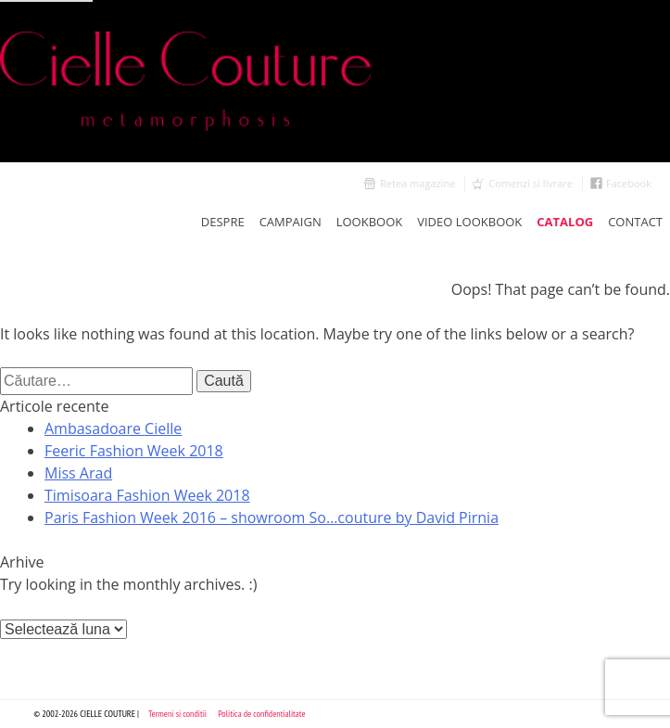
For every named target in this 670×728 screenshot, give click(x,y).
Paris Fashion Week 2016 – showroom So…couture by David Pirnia (271, 517)
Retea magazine (417, 183)
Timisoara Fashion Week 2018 (147, 495)
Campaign (290, 221)
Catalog (565, 221)
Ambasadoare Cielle (113, 428)
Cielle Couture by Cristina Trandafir (335, 81)
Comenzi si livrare (530, 183)
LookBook (369, 221)
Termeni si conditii (177, 714)
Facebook (628, 183)
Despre (223, 221)
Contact (635, 221)
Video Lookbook (469, 221)
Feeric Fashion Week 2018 (133, 451)
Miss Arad (78, 473)
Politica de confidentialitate (262, 714)
